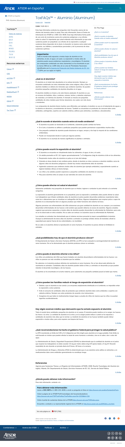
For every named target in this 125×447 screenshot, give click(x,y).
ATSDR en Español (31, 8)
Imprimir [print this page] (47, 22)
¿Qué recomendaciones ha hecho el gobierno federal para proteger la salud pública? (106, 86)
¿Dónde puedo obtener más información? (104, 98)
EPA (9, 83)
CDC (8, 74)
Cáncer (10, 69)
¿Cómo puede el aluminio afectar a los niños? (105, 62)
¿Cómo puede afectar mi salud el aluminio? (105, 50)
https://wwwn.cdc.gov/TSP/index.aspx (86, 400)
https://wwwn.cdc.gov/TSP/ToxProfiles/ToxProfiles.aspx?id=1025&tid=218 (63, 396)
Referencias (98, 93)
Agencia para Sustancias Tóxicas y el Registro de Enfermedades (57, 420)
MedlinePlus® (13, 92)
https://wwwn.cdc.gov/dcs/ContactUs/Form (103, 390)
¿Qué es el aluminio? (101, 32)
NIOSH (9, 97)
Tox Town (11, 110)
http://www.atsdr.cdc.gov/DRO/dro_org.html (99, 404)
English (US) (39, 22)
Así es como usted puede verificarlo (111, 2)
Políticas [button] (49, 428)
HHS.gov (112, 443)
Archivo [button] (64, 428)
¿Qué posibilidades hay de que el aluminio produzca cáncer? (106, 56)
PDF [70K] (56, 411)
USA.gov (119, 443)
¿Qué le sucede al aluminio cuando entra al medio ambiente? (106, 37)
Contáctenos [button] (10, 428)
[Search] (108, 8)
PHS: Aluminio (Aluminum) (15, 20)
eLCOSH (11, 78)
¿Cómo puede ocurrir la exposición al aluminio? (106, 44)
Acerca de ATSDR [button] (30, 428)
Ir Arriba (118, 115)
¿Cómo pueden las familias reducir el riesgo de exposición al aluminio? (105, 70)
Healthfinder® (13, 87)
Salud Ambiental (13, 106)
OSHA (10, 101)
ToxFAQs (12, 29)
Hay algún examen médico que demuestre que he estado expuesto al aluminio (105, 78)
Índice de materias (15, 34)
